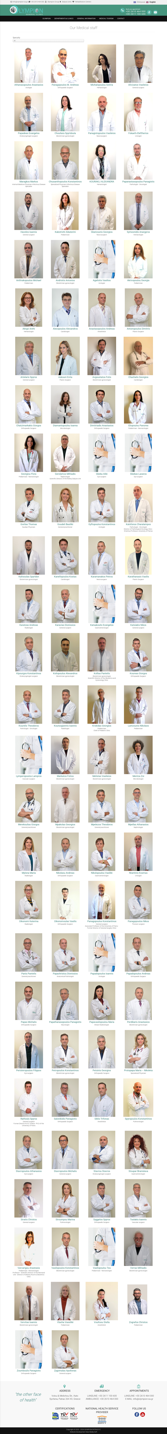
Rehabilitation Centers (83, 2)
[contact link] (65, 1387)
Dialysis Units (66, 2)
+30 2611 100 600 (107, 1395)
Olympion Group (53, 2)
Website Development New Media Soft (83, 1432)
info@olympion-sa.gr (20, 2)
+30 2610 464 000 (37, 2)
